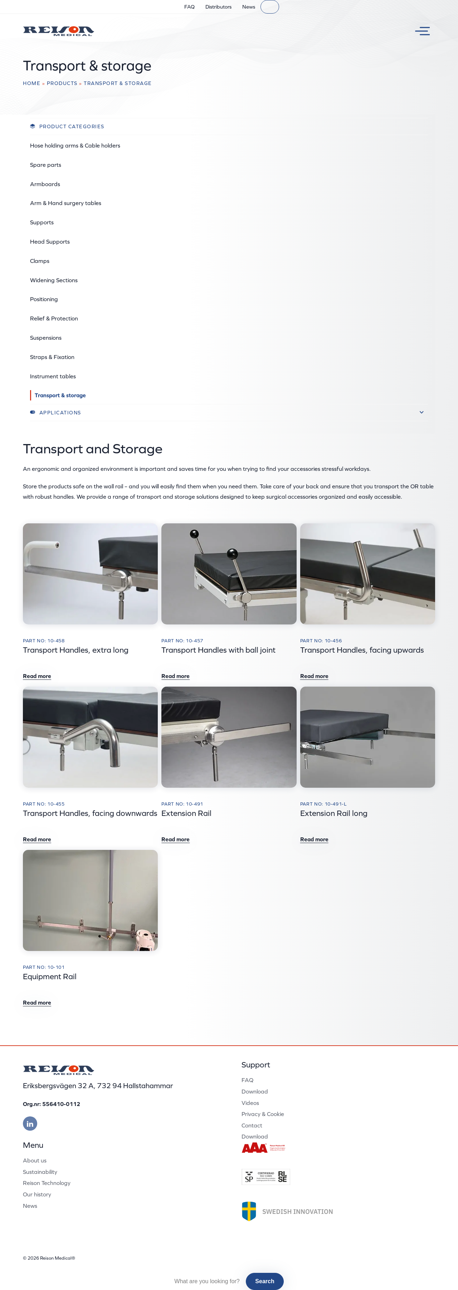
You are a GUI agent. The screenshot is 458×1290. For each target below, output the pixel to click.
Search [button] (264, 1281)
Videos (250, 1103)
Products (62, 83)
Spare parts (45, 164)
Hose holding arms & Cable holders (75, 145)
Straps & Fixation (52, 357)
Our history (37, 1194)
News (248, 7)
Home (31, 83)
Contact (252, 1125)
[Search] (269, 7)
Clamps (39, 261)
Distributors (218, 7)
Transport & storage (60, 395)
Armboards (45, 184)
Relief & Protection (54, 318)
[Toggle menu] (420, 31)
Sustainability (40, 1172)
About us (35, 1160)
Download (255, 1091)
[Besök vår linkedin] (30, 1123)
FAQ (189, 7)
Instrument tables (53, 376)
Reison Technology (46, 1183)
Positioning (44, 299)
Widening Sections (54, 280)
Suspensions (46, 337)
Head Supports (50, 241)
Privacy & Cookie (263, 1114)
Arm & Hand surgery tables (65, 203)
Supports (42, 222)
